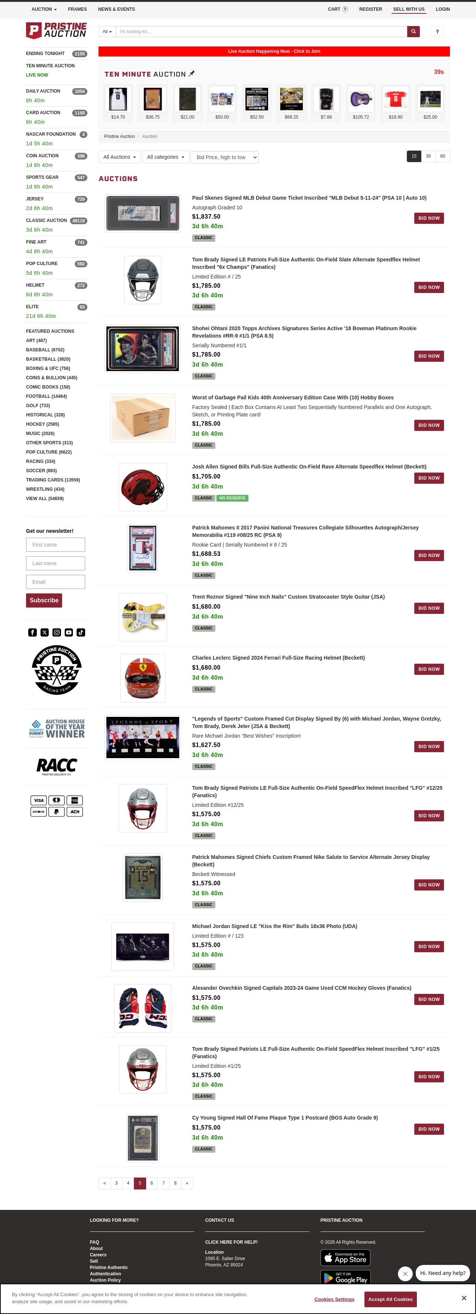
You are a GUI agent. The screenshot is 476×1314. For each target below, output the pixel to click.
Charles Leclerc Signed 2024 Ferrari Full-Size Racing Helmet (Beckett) (278, 658)
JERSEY (35, 199)
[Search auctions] (262, 31)
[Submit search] (413, 31)
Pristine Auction (119, 136)
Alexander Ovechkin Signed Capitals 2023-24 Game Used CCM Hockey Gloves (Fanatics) (302, 988)
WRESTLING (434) (45, 489)
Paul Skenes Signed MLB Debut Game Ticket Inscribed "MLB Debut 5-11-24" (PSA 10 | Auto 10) (309, 198)
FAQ (94, 1242)
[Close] (464, 1298)
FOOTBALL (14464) (46, 396)
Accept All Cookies (391, 1299)
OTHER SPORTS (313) (49, 442)
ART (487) (36, 340)
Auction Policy (105, 1280)
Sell (94, 1261)
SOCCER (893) (41, 470)
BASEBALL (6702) (45, 349)
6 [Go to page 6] (152, 1183)
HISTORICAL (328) (45, 415)
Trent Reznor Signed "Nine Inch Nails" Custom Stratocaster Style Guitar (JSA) (288, 597)
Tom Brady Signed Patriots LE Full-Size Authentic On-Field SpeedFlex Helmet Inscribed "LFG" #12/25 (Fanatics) (317, 791)
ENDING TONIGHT (45, 53)
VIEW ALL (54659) (45, 498)
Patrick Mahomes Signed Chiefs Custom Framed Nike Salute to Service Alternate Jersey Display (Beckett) (311, 860)
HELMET (35, 285)
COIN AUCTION (42, 155)
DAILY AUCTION (43, 91)
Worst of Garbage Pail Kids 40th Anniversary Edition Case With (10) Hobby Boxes (293, 397)
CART (338, 9)
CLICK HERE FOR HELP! (231, 1242)
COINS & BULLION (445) (51, 377)
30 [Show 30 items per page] (428, 156)
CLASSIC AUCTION (46, 220)
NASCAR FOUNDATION (51, 134)
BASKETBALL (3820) (48, 359)
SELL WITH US (409, 9)
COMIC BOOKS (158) (48, 387)
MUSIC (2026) (40, 433)
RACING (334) (40, 461)
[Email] (55, 582)
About (96, 1248)
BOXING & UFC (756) (48, 368)
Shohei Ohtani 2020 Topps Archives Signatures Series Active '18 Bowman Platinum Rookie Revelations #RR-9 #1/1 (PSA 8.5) (304, 332)
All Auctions (119, 157)
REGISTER (370, 9)
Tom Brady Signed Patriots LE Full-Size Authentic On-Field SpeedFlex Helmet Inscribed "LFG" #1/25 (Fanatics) (316, 1052)
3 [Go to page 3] (116, 1183)
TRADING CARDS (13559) (53, 480)
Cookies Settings (335, 1299)
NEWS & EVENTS (116, 9)
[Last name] (55, 563)
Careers (98, 1254)
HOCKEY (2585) (42, 424)
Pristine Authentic (109, 1267)
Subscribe (44, 600)
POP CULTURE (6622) (49, 452)
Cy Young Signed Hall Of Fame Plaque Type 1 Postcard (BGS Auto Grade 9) (285, 1118)
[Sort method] (224, 157)
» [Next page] (187, 1183)
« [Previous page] (104, 1183)
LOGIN (443, 9)
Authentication (105, 1273)
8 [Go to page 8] (175, 1183)
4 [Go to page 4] (128, 1183)
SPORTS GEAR (42, 177)
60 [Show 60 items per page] (442, 156)
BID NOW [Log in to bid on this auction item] (429, 218)
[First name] (55, 545)
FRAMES (77, 9)
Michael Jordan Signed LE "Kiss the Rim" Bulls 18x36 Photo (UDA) (274, 926)
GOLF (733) (38, 405)
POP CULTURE (42, 263)
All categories (165, 157)
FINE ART (36, 242)
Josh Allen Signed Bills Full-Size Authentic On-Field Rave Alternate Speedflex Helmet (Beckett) (309, 467)
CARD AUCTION (43, 112)
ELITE (32, 306)
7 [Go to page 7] (163, 1183)
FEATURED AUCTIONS (50, 331)
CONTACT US (219, 1220)
